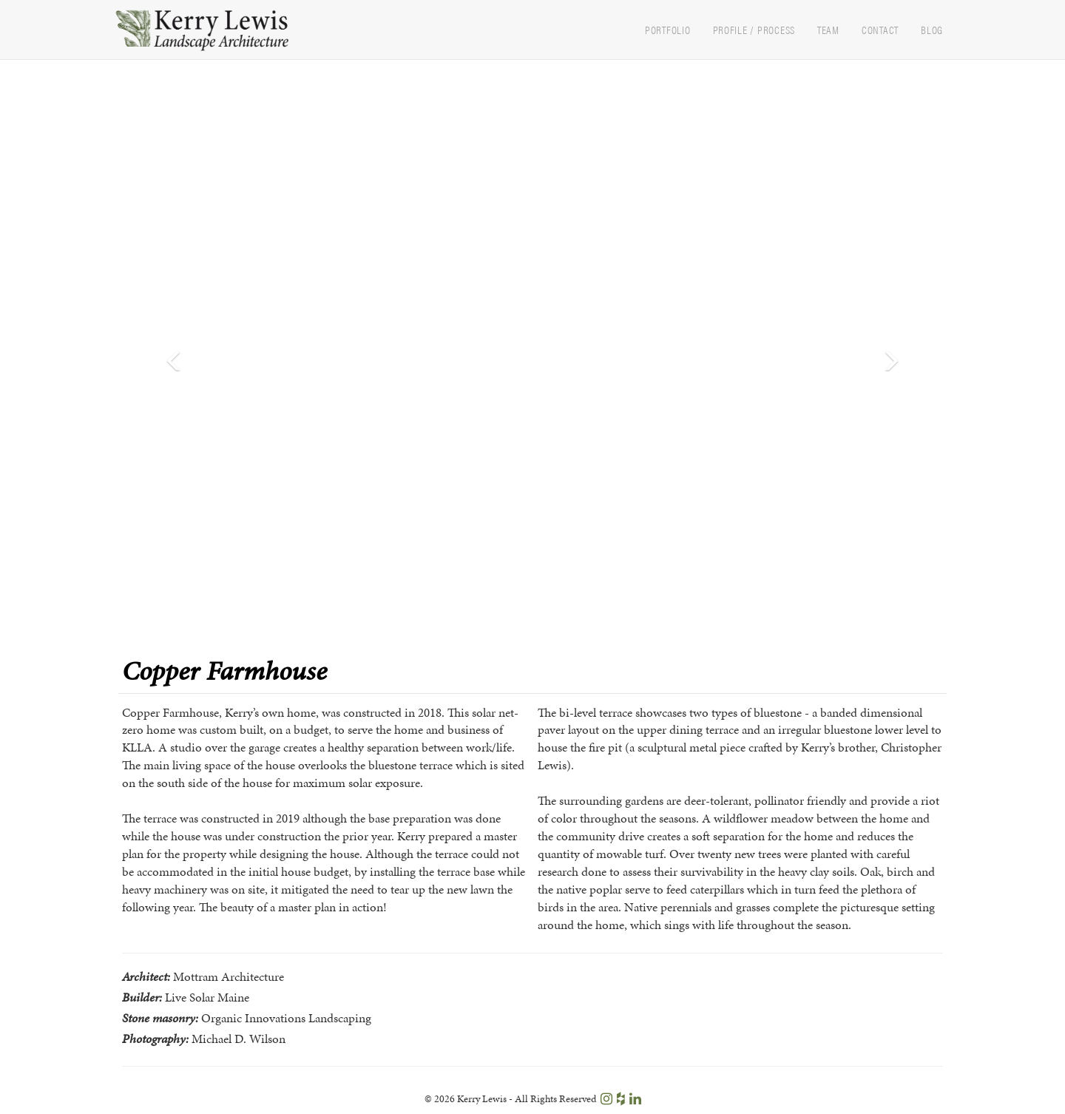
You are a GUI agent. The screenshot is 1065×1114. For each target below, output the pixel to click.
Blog (932, 29)
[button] (171, 357)
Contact (880, 29)
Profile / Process (754, 29)
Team (828, 29)
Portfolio (668, 29)
